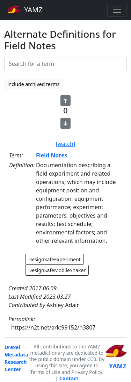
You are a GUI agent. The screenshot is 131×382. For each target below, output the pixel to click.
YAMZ (25, 9)
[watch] (65, 144)
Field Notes (51, 155)
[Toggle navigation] (117, 10)
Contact (69, 378)
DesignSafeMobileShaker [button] (57, 270)
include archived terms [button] (33, 84)
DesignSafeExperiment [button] (54, 259)
